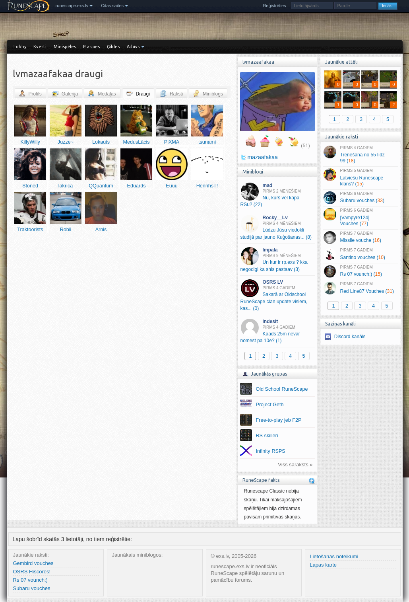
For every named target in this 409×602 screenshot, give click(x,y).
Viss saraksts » (295, 465)
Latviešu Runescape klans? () (360, 177)
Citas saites (112, 5)
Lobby (20, 46)
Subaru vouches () (360, 197)
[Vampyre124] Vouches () (360, 217)
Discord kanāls (350, 336)
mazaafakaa (263, 157)
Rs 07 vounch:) (30, 580)
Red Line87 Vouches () (360, 288)
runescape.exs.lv (72, 5)
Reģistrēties (274, 5)
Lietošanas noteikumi (334, 556)
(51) (305, 145)
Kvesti (40, 46)
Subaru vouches (31, 588)
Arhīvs (133, 46)
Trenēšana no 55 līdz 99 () (360, 155)
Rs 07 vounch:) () (360, 271)
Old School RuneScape (282, 389)
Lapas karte (323, 565)
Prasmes (91, 46)
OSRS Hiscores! (32, 572)
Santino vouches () (360, 254)
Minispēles (65, 46)
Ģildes (113, 46)
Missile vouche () (360, 237)
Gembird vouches (33, 563)
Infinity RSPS (270, 451)
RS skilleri (267, 435)
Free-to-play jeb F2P (279, 420)
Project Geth (270, 404)
